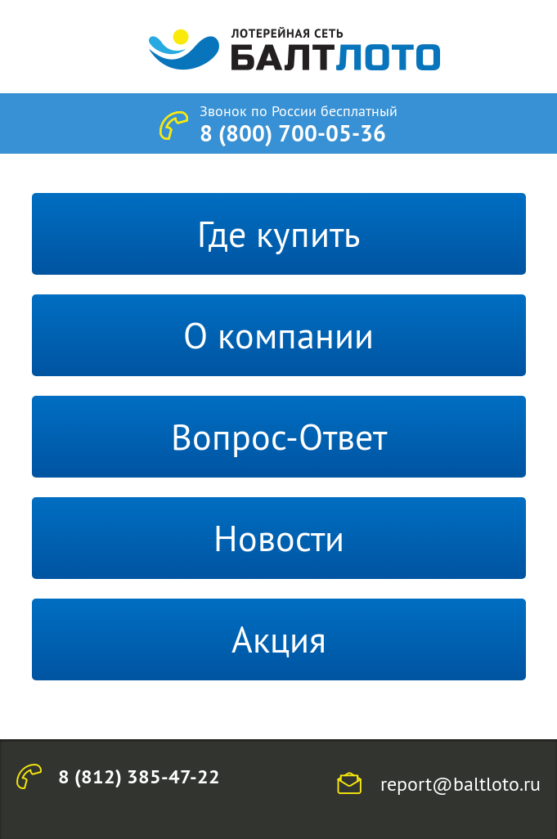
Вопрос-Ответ (279, 437)
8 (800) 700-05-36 (293, 133)
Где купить (278, 234)
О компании (278, 335)
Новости (278, 538)
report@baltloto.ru (460, 783)
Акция (278, 639)
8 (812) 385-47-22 (139, 776)
